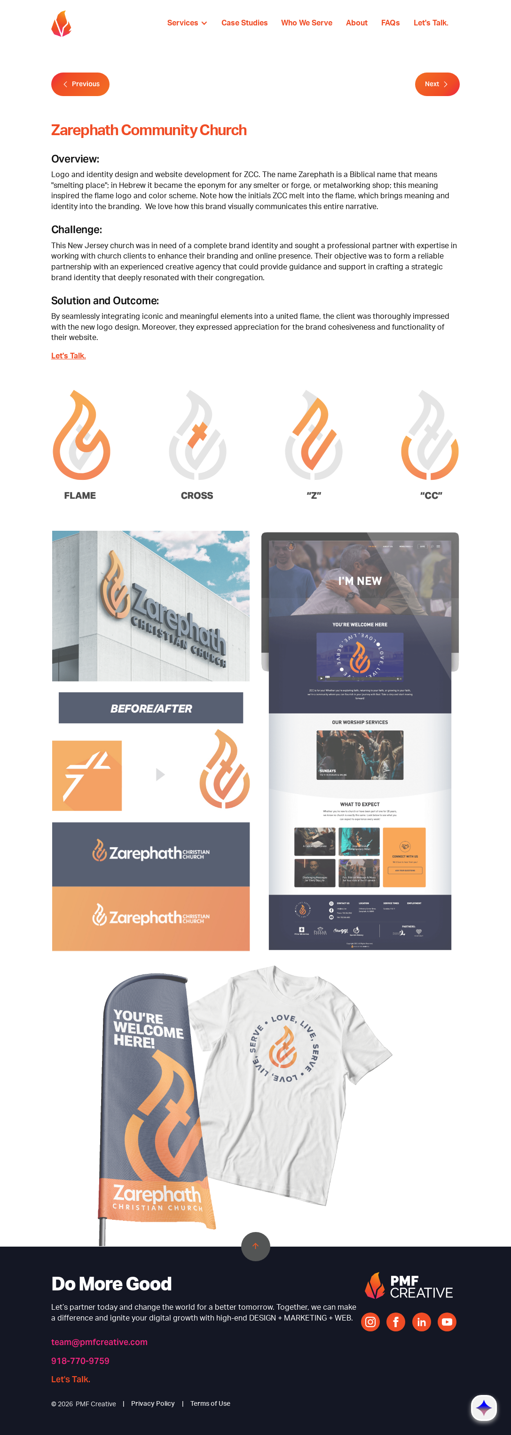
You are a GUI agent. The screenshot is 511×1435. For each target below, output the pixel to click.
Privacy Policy (153, 1404)
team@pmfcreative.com (99, 1342)
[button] (187, 23)
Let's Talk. (68, 356)
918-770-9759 (80, 1361)
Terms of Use (210, 1404)
